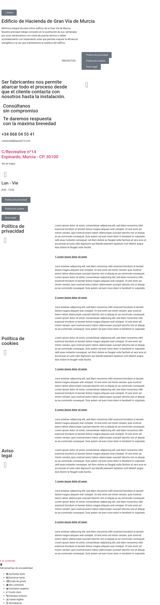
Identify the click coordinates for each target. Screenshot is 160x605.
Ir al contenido (7, 560)
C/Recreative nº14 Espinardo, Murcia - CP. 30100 (30, 154)
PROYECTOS (68, 60)
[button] (1, 564)
